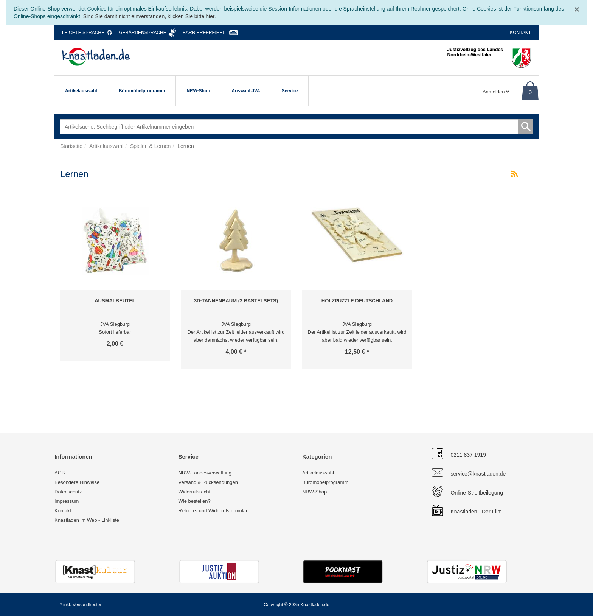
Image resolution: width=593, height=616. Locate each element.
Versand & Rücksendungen (208, 482)
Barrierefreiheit (205, 32)
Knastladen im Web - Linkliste (86, 520)
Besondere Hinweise (76, 482)
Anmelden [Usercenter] (496, 92)
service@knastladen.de (478, 474)
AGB (59, 473)
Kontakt (520, 32)
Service (290, 90)
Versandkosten (87, 604)
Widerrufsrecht (194, 492)
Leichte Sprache (83, 32)
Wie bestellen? (194, 501)
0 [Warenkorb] (530, 92)
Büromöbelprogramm (142, 90)
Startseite (71, 146)
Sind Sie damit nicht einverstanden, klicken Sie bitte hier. (149, 16)
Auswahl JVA (246, 90)
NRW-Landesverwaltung (204, 473)
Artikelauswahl (81, 90)
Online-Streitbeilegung (477, 493)
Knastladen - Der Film (476, 512)
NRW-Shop (198, 90)
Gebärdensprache (142, 32)
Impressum (66, 501)
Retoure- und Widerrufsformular (212, 510)
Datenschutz (68, 492)
